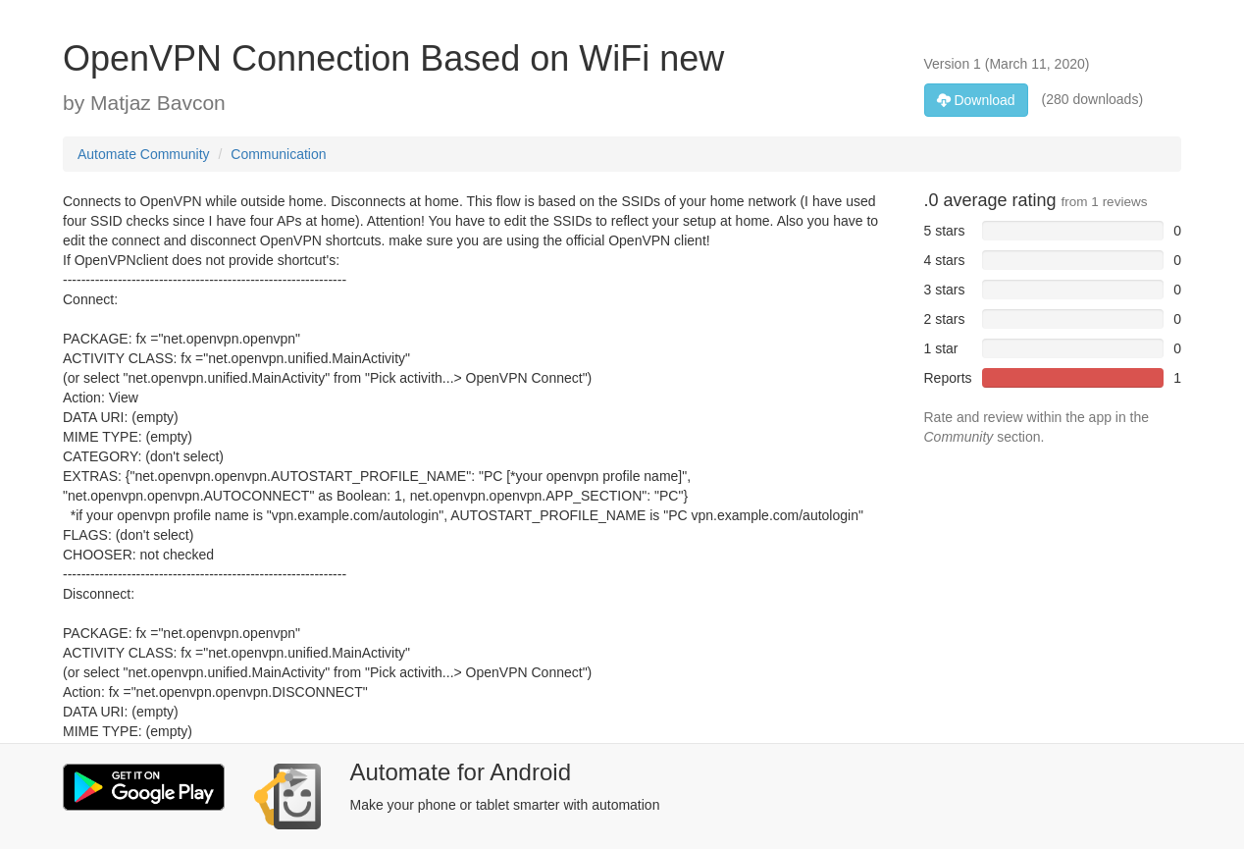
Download (976, 100)
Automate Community (144, 154)
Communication (278, 154)
